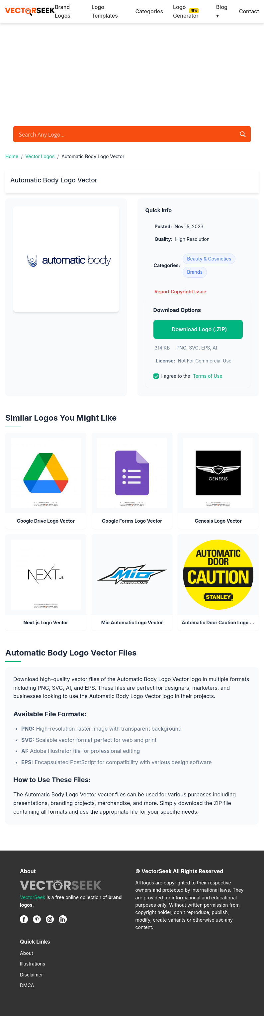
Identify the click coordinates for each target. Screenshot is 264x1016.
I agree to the (187, 376)
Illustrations (32, 963)
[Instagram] (50, 919)
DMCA (27, 985)
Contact (249, 11)
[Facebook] (24, 919)
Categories (149, 11)
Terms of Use (207, 376)
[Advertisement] (132, 73)
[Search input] (126, 134)
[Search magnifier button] (243, 134)
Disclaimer (31, 974)
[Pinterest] (37, 919)
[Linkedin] (63, 919)
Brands (195, 272)
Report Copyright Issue (181, 291)
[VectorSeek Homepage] (30, 12)
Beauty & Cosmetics (209, 258)
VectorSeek (32, 897)
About (26, 953)
